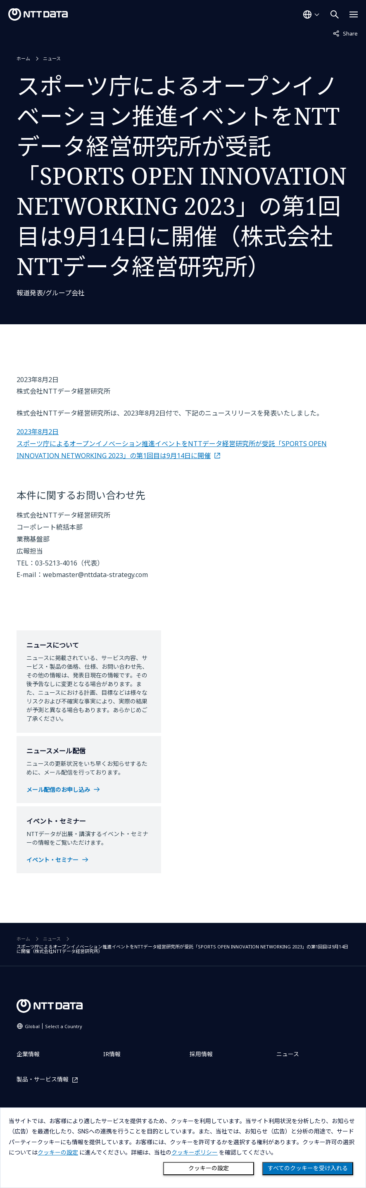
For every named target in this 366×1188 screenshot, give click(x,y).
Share (345, 33)
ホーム (23, 58)
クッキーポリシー (194, 1152)
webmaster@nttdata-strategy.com (95, 574)
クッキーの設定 (208, 1168)
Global (53, 1026)
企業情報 (28, 1054)
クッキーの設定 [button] (58, 1152)
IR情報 (112, 1054)
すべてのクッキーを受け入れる (308, 1168)
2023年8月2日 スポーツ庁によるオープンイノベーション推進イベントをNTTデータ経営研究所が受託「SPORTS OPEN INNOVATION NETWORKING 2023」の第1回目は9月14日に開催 (172, 443)
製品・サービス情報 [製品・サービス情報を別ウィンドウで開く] (43, 1079)
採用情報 (201, 1054)
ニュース (52, 58)
